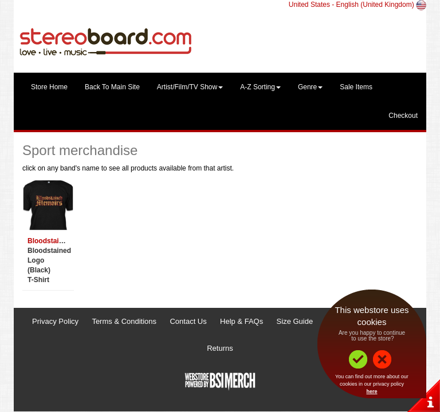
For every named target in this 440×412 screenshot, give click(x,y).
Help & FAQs (241, 321)
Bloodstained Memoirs (64, 241)
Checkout (403, 116)
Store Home (49, 87)
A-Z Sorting (260, 87)
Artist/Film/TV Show (190, 87)
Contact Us (188, 321)
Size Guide (295, 321)
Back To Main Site (112, 87)
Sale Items (356, 87)
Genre (310, 87)
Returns (220, 348)
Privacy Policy (55, 321)
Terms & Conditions (124, 321)
